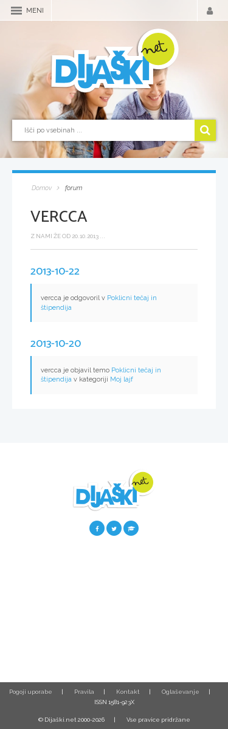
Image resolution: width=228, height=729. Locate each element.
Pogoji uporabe (30, 691)
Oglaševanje (180, 691)
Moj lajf (121, 379)
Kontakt (128, 691)
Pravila (84, 691)
